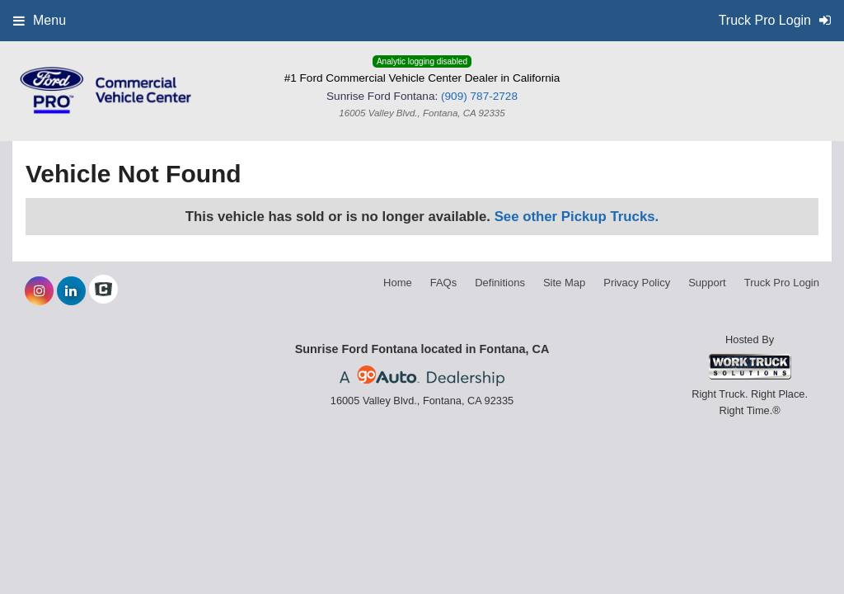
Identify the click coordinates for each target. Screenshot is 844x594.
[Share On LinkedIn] (71, 291)
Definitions (500, 282)
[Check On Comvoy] (103, 291)
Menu (39, 20)
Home (397, 282)
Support (707, 282)
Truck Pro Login (781, 282)
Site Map (564, 282)
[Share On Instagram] (39, 291)
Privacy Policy (636, 282)
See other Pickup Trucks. (577, 216)
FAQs (443, 282)
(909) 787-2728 (479, 96)
